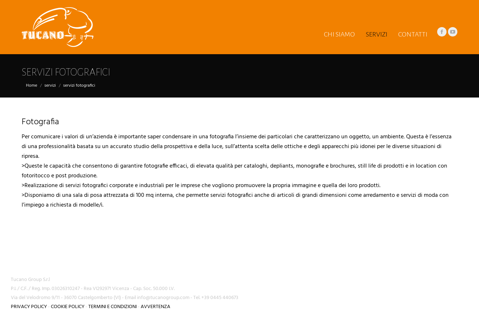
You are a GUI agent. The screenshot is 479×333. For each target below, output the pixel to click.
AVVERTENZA (155, 307)
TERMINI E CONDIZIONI (112, 307)
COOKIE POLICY (67, 307)
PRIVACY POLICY (29, 307)
